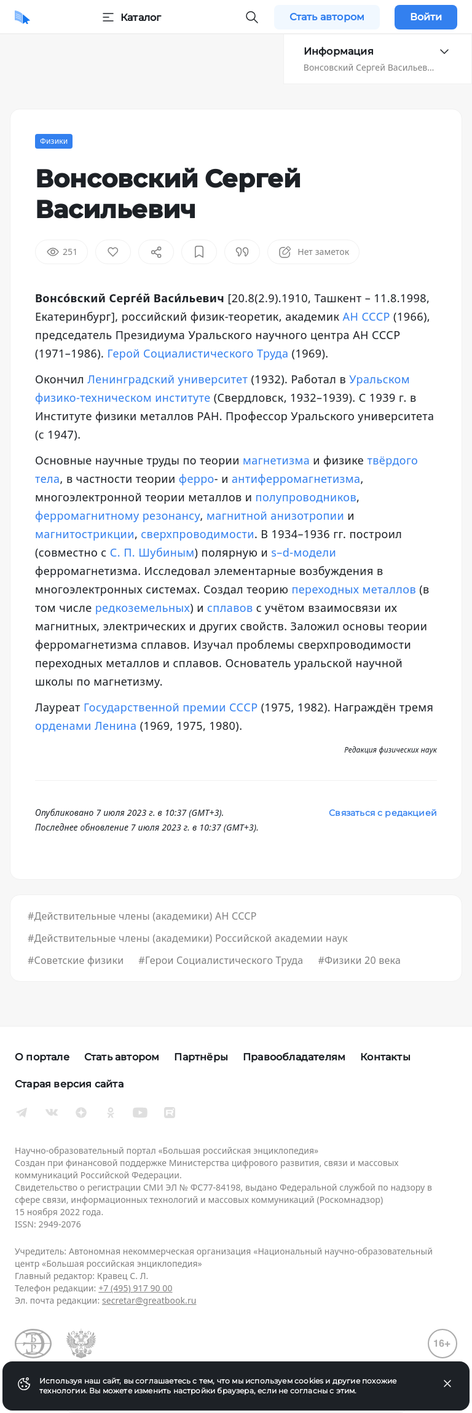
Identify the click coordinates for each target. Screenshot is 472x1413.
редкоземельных (143, 607)
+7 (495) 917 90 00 (135, 1288)
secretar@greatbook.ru (149, 1300)
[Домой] (22, 17)
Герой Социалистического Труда (198, 353)
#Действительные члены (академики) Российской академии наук (188, 938)
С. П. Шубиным (152, 552)
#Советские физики (76, 960)
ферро (196, 478)
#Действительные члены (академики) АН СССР (142, 916)
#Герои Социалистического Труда (220, 960)
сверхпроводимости (197, 533)
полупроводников (306, 497)
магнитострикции (85, 533)
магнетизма (276, 460)
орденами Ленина (86, 725)
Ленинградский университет (167, 379)
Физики (54, 141)
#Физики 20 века (359, 960)
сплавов (230, 607)
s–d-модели (303, 552)
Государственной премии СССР (171, 707)
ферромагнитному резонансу (117, 515)
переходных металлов (353, 589)
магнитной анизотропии (275, 515)
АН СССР (366, 316)
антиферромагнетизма (296, 478)
